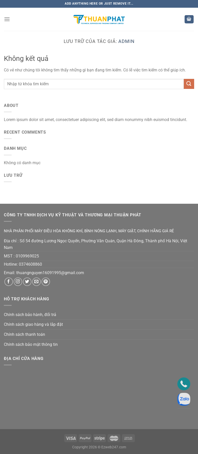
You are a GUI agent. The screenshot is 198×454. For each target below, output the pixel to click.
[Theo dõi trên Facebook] (8, 281)
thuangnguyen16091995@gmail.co (48, 272)
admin (126, 41)
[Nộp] (189, 84)
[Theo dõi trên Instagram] (18, 281)
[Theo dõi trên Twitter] (27, 281)
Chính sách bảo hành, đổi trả (30, 314)
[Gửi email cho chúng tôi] (36, 281)
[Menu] (7, 19)
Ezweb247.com (113, 447)
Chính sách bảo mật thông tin (31, 344)
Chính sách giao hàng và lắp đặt (33, 324)
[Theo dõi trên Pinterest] (46, 281)
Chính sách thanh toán (24, 334)
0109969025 (27, 256)
